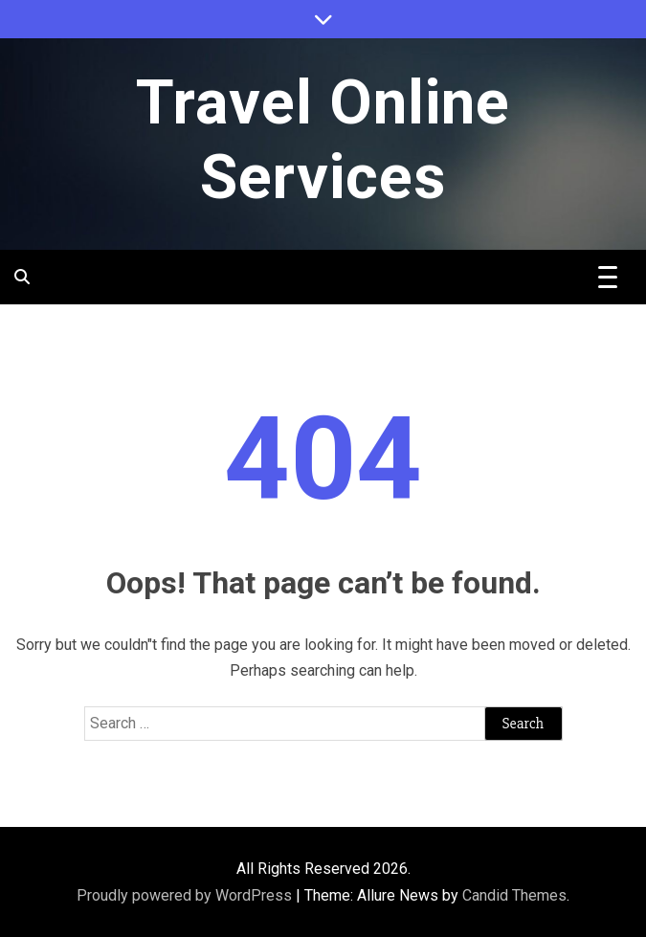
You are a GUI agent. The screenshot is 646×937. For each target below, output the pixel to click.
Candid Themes (514, 895)
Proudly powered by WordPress (186, 895)
